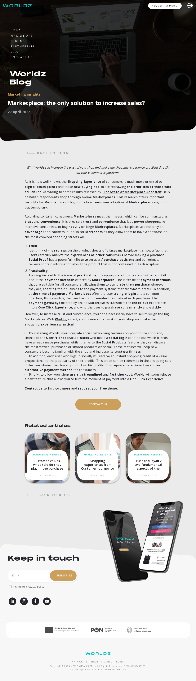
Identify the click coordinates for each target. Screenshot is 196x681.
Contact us (22, 57)
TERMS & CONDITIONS (106, 661)
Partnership (23, 46)
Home (16, 30)
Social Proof (38, 259)
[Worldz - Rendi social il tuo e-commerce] (18, 5)
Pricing (18, 41)
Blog (15, 52)
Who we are (22, 35)
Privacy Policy (36, 586)
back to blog (48, 153)
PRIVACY (78, 661)
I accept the (28, 586)
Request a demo (165, 5)
